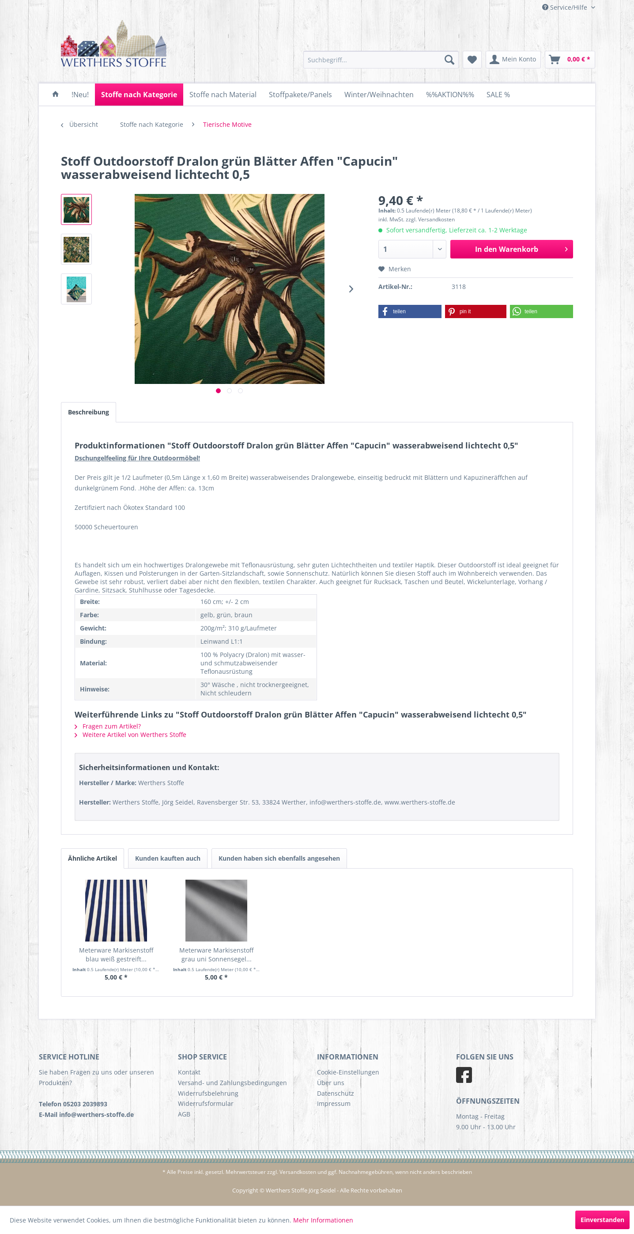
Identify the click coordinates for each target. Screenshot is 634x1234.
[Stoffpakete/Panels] (300, 95)
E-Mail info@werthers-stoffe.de (86, 1114)
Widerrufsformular (206, 1103)
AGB (184, 1114)
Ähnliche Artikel (92, 858)
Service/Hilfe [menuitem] (565, 7)
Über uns (330, 1082)
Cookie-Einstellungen (348, 1072)
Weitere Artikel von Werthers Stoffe (130, 734)
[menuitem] (381, 59)
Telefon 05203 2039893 (73, 1104)
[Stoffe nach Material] (223, 95)
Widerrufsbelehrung (208, 1093)
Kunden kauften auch (167, 858)
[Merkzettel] (472, 59)
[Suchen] (449, 59)
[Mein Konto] (513, 59)
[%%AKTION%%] (450, 95)
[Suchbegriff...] (381, 59)
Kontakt (189, 1072)
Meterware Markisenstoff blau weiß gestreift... (116, 954)
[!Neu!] (80, 95)
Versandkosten (297, 1172)
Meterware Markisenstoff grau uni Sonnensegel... (216, 954)
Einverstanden (602, 1219)
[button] (410, 311)
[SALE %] (498, 95)
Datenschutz (335, 1093)
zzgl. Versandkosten (430, 219)
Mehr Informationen (323, 1220)
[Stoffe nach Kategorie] (139, 95)
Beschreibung (88, 412)
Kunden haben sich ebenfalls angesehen (279, 858)
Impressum (334, 1103)
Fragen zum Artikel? (108, 726)
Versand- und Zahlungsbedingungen (232, 1082)
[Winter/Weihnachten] (379, 95)
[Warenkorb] (570, 59)
